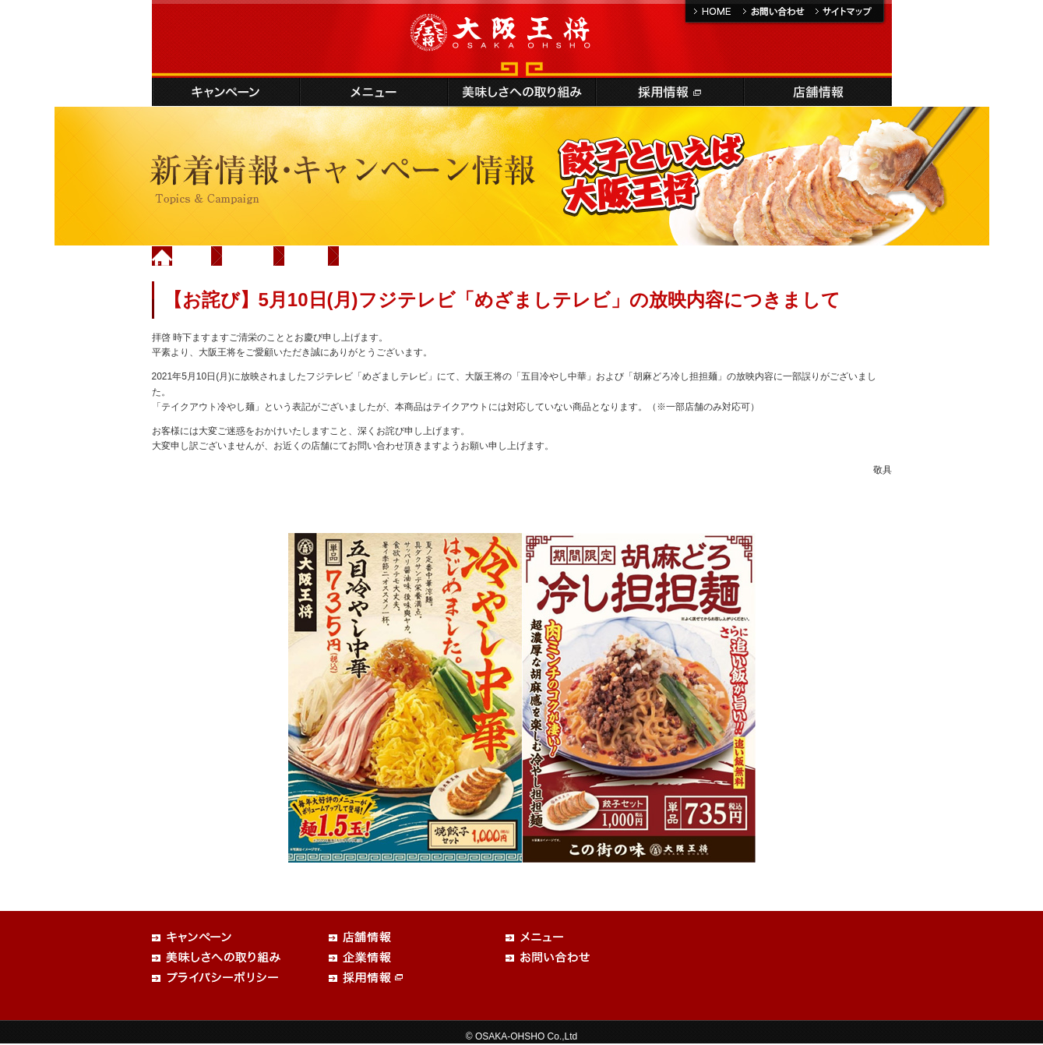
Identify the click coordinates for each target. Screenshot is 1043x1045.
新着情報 (248, 255)
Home (192, 255)
